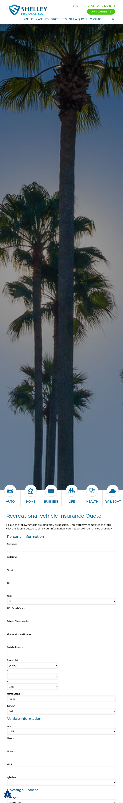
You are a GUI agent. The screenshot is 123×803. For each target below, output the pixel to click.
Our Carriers (101, 11)
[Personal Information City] (61, 588)
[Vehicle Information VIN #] (61, 769)
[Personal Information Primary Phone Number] (61, 626)
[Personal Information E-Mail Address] (61, 652)
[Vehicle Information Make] (61, 743)
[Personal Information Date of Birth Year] (32, 686)
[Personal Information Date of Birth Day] (32, 676)
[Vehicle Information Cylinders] (61, 782)
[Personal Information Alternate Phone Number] (61, 639)
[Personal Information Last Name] (61, 562)
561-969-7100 (94, 6)
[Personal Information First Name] (61, 549)
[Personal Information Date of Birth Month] (32, 665)
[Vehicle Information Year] (61, 731)
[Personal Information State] (61, 601)
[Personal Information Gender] (61, 711)
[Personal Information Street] (61, 575)
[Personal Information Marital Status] (61, 699)
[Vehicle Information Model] (61, 756)
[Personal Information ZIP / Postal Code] (61, 613)
